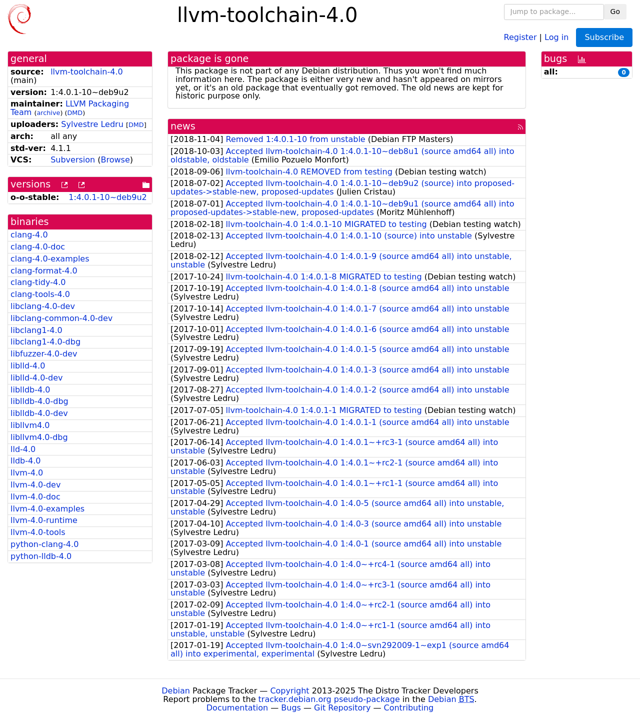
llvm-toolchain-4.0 (86, 71)
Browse (115, 159)
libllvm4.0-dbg (39, 437)
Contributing (409, 707)
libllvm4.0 (30, 425)
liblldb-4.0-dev (39, 413)
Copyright (289, 691)
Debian (176, 691)
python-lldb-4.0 (41, 556)
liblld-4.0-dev (36, 377)
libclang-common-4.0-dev (61, 318)
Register (520, 37)
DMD (74, 112)
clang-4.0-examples (50, 259)
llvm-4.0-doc (35, 497)
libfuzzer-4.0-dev (43, 353)
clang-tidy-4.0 (38, 282)
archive (48, 112)
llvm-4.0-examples (47, 509)
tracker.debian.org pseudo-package (329, 699)
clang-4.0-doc (37, 247)
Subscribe (604, 37)
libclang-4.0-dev (42, 306)
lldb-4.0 (25, 461)
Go (615, 12)
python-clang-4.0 (44, 544)
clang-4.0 (29, 235)
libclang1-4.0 (36, 330)
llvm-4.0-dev (35, 485)
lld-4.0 (23, 449)
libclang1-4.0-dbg (45, 341)
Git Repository (342, 707)
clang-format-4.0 (44, 271)
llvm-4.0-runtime (44, 520)
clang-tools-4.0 (40, 294)
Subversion (72, 159)
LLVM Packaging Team (69, 108)
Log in (556, 37)
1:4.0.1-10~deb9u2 (107, 197)
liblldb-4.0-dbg (39, 401)
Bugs (291, 707)
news (183, 126)
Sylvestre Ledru (92, 124)
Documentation (237, 707)
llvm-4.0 (26, 473)
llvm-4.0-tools (38, 532)
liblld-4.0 (27, 365)
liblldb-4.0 (30, 389)
